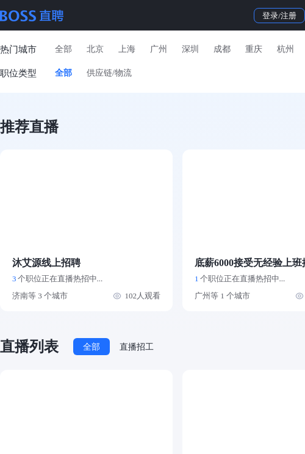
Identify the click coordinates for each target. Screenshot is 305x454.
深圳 (190, 49)
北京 (95, 49)
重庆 (253, 49)
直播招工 (137, 346)
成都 (222, 49)
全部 (63, 49)
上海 (126, 49)
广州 (158, 49)
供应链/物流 (109, 72)
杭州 (285, 49)
